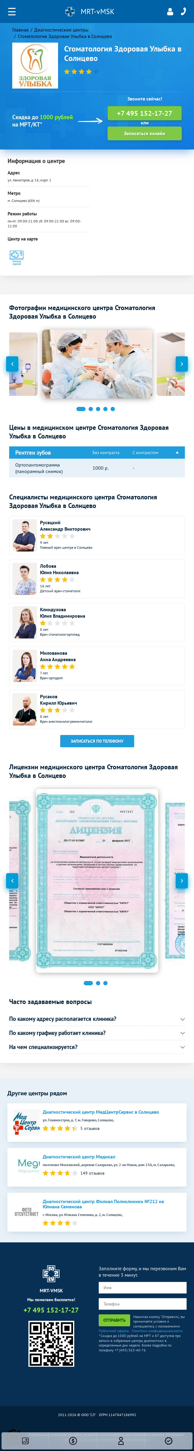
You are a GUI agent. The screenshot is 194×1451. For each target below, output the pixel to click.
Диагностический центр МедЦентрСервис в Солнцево (101, 1112)
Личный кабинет (170, 11)
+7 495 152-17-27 (183, 11)
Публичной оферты (114, 1330)
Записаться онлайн (144, 133)
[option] (97, 364)
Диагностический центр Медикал (79, 1156)
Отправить (114, 1320)
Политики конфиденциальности (157, 1330)
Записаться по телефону (97, 741)
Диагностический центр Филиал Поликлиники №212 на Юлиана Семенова (103, 1204)
